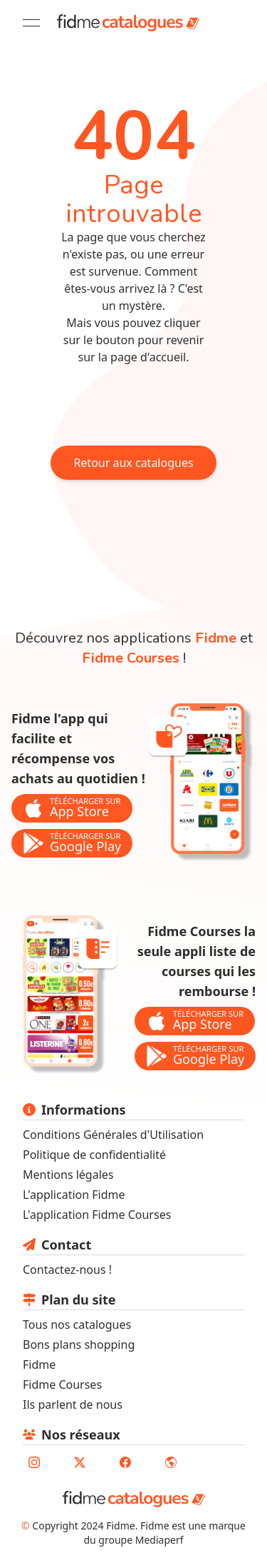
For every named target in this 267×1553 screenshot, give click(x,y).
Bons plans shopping (79, 1344)
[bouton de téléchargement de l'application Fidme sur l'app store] (71, 808)
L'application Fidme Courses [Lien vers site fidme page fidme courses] (97, 1214)
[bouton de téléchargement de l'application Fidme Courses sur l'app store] (195, 1021)
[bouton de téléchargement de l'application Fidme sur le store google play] (71, 843)
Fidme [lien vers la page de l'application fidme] (215, 638)
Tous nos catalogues (77, 1324)
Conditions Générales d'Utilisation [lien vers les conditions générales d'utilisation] (113, 1134)
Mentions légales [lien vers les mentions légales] (68, 1174)
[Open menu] (31, 23)
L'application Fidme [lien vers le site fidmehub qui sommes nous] (74, 1194)
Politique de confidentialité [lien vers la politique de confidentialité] (94, 1154)
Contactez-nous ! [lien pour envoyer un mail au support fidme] (67, 1269)
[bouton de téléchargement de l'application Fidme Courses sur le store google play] (195, 1056)
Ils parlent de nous (72, 1404)
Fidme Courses (62, 1384)
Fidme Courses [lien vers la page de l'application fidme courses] (130, 658)
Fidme (39, 1364)
